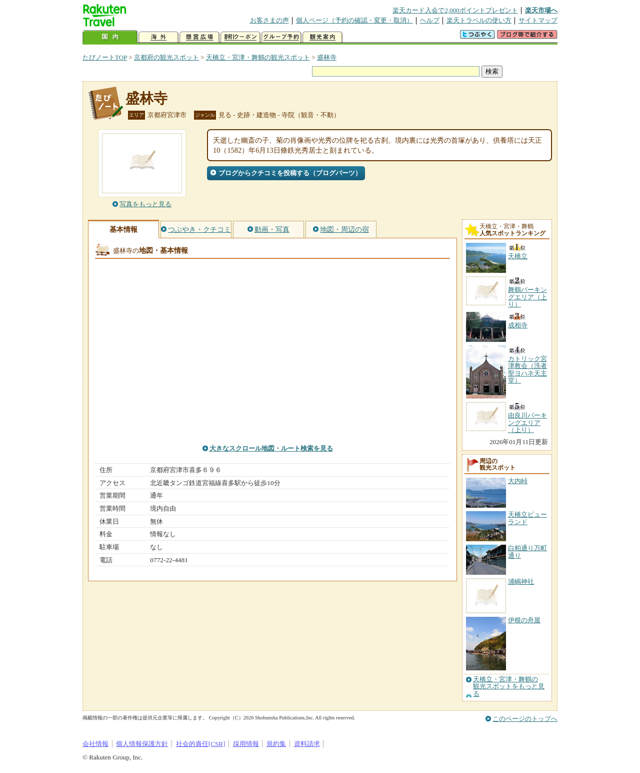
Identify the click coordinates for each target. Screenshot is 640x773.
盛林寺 (326, 57)
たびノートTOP (104, 57)
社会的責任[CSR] (201, 743)
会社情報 (95, 743)
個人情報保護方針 (142, 743)
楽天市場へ (541, 10)
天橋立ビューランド (527, 518)
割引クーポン (240, 37)
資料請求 (307, 743)
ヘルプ (430, 20)
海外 (158, 37)
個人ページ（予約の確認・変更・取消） (354, 20)
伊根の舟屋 (524, 620)
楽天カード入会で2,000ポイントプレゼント (455, 10)
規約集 (276, 743)
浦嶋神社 (521, 581)
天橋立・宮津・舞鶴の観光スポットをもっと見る (508, 686)
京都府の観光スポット (166, 57)
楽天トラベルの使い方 (479, 20)
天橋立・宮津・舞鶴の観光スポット (258, 57)
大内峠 (518, 481)
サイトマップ (538, 20)
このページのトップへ (525, 718)
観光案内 (322, 37)
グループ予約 (282, 37)
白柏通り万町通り (527, 551)
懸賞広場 (200, 37)
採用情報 (246, 743)
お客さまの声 (269, 20)
